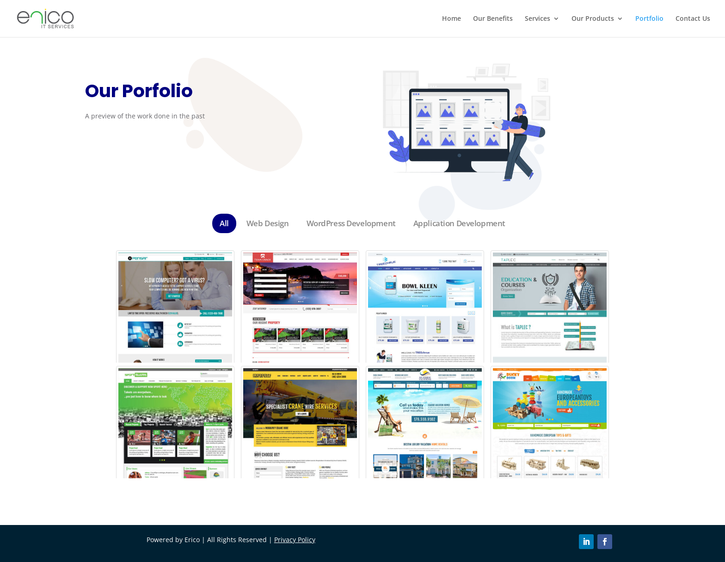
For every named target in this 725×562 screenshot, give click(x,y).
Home (451, 19)
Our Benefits (493, 19)
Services (537, 19)
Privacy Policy (294, 539)
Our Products (592, 19)
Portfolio (649, 19)
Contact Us (693, 19)
